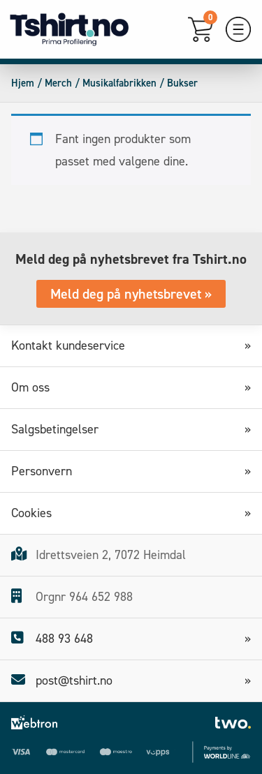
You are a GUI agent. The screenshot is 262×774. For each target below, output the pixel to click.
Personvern (46, 471)
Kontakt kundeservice (73, 345)
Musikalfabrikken (119, 83)
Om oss (35, 387)
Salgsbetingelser (59, 429)
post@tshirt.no (61, 680)
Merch (58, 83)
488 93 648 (52, 638)
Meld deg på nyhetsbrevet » (131, 294)
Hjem (22, 83)
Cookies (36, 513)
